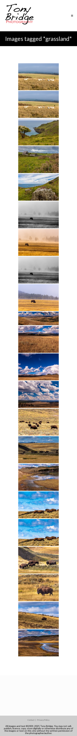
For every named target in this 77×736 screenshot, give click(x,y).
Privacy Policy (43, 720)
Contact (30, 720)
